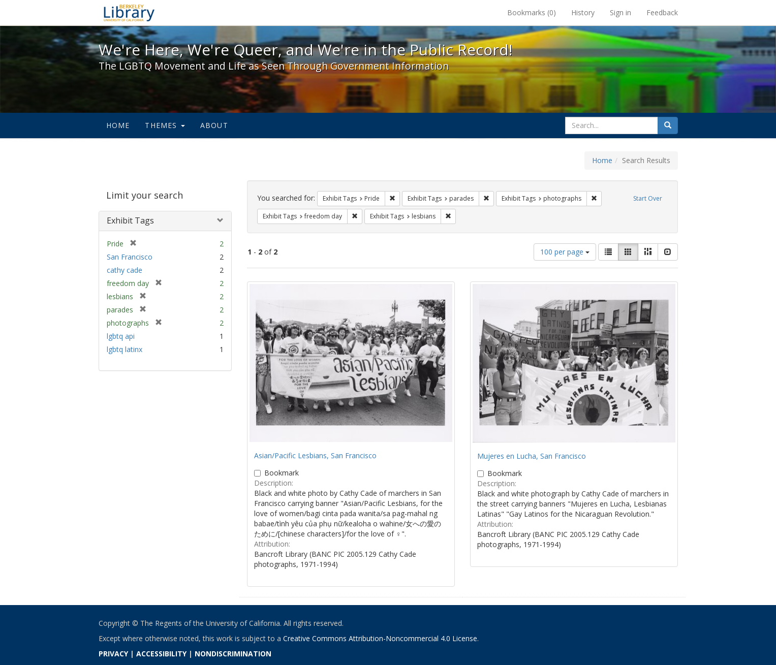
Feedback (662, 12)
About (214, 125)
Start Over (647, 198)
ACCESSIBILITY (161, 653)
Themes (164, 125)
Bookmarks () (531, 12)
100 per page (564, 252)
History (583, 12)
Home (118, 125)
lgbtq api (121, 336)
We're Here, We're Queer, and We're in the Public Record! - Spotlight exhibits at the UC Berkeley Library (129, 12)
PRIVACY (113, 653)
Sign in (620, 12)
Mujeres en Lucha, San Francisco (531, 456)
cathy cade (124, 270)
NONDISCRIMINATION (233, 653)
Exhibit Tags (130, 220)
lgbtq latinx (124, 349)
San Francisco (129, 257)
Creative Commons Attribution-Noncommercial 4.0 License (380, 638)
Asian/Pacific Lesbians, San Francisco (315, 455)
